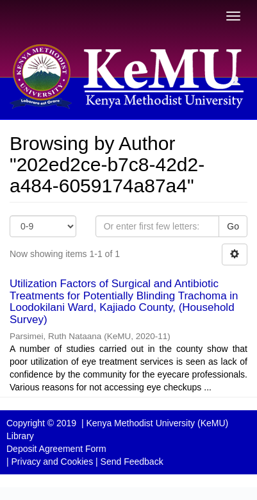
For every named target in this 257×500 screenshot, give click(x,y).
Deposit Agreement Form (56, 449)
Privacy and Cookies (53, 461)
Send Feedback (132, 461)
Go (233, 226)
